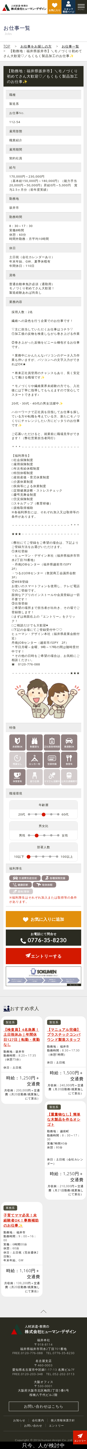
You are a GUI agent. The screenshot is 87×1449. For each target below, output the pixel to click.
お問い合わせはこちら (43, 1406)
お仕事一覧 (70, 46)
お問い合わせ (33, 1426)
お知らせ (19, 1420)
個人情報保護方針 (63, 1420)
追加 (43, 919)
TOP (6, 46)
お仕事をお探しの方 (36, 46)
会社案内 (38, 1420)
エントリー (56, 1426)
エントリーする (43, 956)
